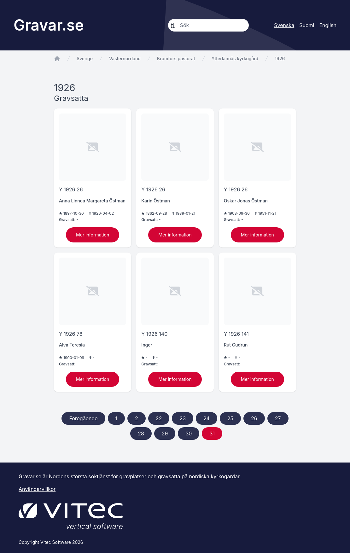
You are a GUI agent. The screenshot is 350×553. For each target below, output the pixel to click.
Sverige (85, 58)
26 (254, 418)
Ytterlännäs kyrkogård (235, 58)
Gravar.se (49, 25)
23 (182, 418)
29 (165, 433)
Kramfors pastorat (176, 58)
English (327, 25)
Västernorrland (125, 58)
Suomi (306, 25)
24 (206, 418)
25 (230, 418)
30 (188, 433)
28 (141, 433)
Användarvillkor (37, 489)
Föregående (83, 418)
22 (159, 418)
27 (278, 418)
